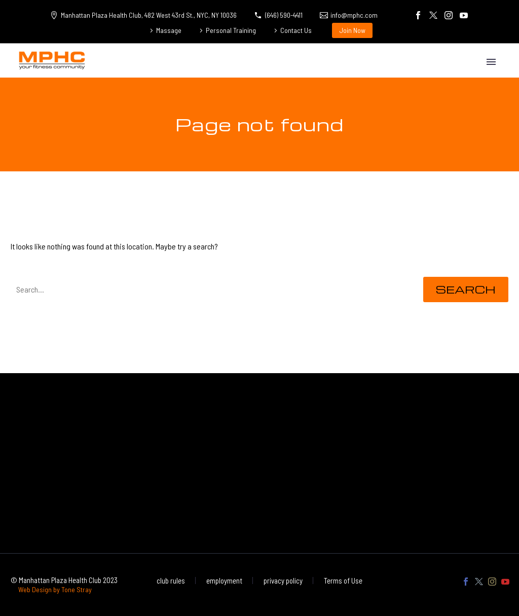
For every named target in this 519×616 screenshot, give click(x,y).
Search (466, 289)
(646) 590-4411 (284, 15)
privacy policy (283, 581)
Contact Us (296, 30)
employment (224, 581)
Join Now (352, 30)
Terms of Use (343, 581)
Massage (168, 30)
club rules (171, 581)
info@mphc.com (354, 15)
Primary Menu (491, 62)
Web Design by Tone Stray (55, 589)
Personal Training (231, 30)
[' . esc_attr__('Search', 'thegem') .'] (209, 289)
